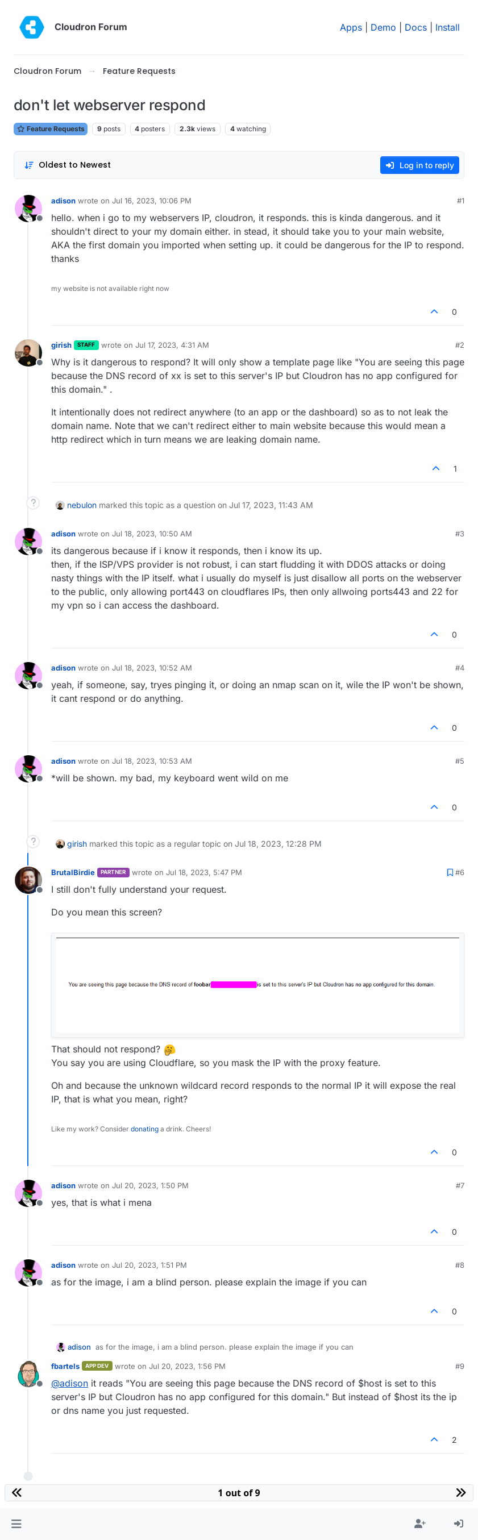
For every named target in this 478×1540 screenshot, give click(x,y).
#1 (460, 200)
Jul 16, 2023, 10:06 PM (152, 200)
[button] (16, 1524)
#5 (459, 760)
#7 (460, 1185)
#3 (459, 533)
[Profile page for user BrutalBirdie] (28, 880)
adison (63, 200)
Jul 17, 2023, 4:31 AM (172, 344)
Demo (383, 27)
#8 (459, 1265)
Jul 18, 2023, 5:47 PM (204, 872)
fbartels (65, 1366)
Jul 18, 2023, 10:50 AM (152, 533)
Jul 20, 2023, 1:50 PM (150, 1185)
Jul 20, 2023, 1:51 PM (149, 1265)
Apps (351, 27)
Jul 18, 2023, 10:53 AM (152, 760)
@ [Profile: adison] (69, 1383)
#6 (459, 872)
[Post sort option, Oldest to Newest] (67, 165)
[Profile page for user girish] (28, 353)
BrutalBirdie (73, 872)
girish (61, 344)
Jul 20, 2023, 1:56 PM (187, 1366)
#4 (459, 667)
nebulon (82, 505)
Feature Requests (50, 128)
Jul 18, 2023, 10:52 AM (152, 667)
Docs (416, 27)
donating (145, 1129)
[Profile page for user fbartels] (28, 1374)
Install (447, 27)
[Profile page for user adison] (28, 208)
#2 (459, 344)
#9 (459, 1366)
